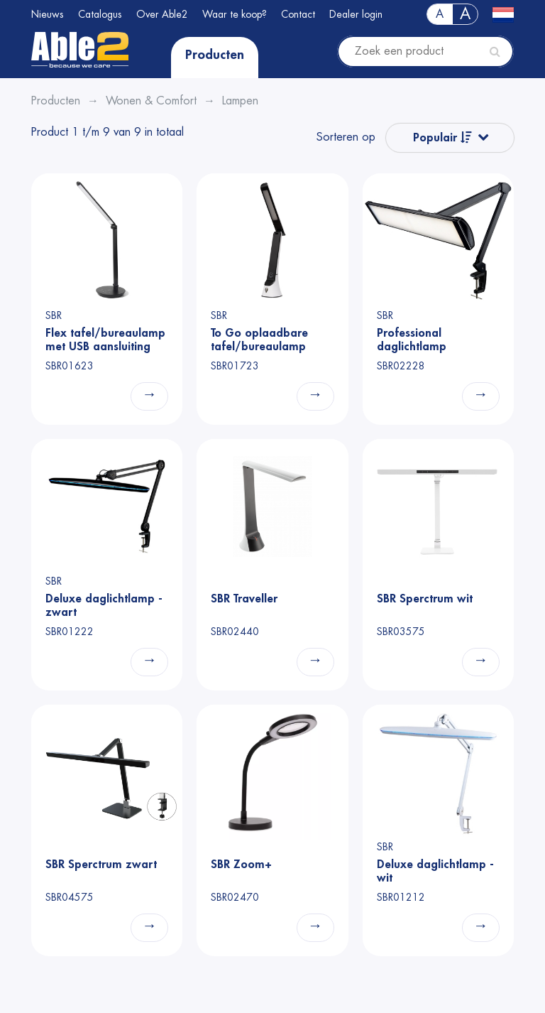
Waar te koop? (234, 14)
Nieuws (47, 14)
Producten (214, 54)
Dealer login (355, 14)
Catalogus (100, 14)
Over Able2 (162, 14)
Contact (298, 14)
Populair (442, 137)
